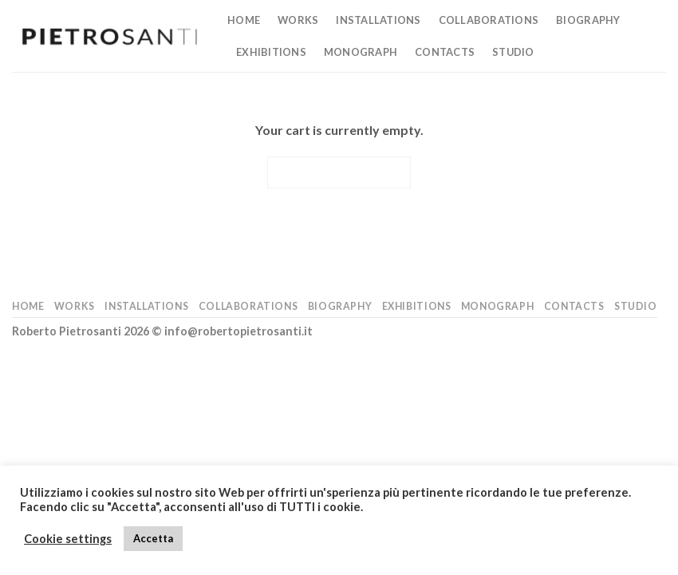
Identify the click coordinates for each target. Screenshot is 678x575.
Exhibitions (271, 52)
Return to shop (339, 172)
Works (298, 20)
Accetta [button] (153, 538)
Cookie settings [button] (68, 538)
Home (243, 20)
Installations (378, 20)
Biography (588, 20)
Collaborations (489, 20)
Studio (513, 52)
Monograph (360, 52)
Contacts (445, 52)
